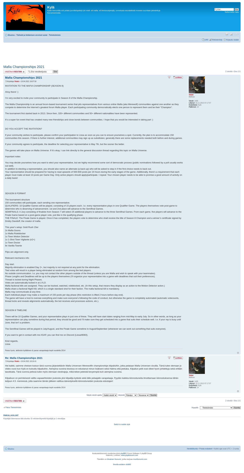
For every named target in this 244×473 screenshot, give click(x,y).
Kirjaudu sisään (232, 40)
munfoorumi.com (140, 459)
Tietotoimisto (55, 35)
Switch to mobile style (122, 424)
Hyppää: (195, 408)
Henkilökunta (192, 449)
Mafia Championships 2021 (23, 67)
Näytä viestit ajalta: (102, 395)
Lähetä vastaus (14, 72)
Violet (16, 81)
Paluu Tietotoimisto (13, 407)
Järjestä (127, 395)
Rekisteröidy (217, 40)
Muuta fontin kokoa (236, 34)
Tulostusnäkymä (227, 34)
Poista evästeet (205, 449)
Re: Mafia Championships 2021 (24, 357)
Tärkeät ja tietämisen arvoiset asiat (31, 35)
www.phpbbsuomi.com (129, 455)
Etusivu (11, 35)
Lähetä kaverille (231, 34)
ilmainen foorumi (114, 459)
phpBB (123, 453)
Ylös (238, 353)
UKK (207, 40)
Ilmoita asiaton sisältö (122, 464)
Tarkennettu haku (232, 12)
